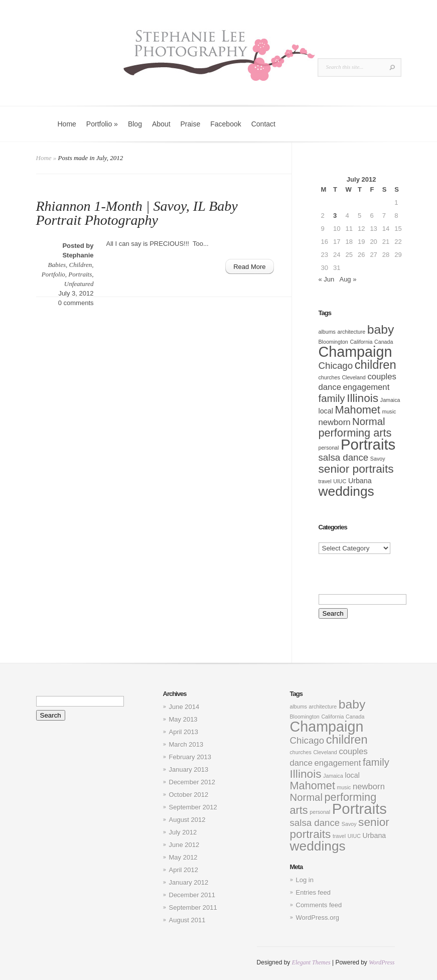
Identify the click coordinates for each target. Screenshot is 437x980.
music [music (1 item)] (389, 411)
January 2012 (189, 882)
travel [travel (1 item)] (325, 481)
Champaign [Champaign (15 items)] (355, 352)
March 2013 (186, 744)
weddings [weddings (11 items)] (346, 491)
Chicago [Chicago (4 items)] (336, 365)
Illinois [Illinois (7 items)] (362, 397)
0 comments (76, 303)
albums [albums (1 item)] (327, 332)
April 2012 (184, 870)
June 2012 (184, 845)
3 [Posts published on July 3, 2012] (335, 215)
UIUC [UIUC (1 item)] (339, 481)
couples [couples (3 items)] (381, 376)
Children (80, 264)
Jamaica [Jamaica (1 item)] (390, 400)
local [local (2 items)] (326, 411)
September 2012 (193, 807)
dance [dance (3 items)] (330, 387)
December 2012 (192, 782)
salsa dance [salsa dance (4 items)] (344, 457)
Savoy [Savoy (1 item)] (377, 459)
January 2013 (189, 769)
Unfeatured (79, 284)
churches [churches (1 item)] (329, 377)
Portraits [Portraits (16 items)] (368, 444)
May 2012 (183, 857)
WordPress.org (317, 917)
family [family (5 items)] (332, 398)
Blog (135, 124)
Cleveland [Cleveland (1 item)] (353, 377)
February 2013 (190, 757)
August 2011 (187, 920)
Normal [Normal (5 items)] (368, 421)
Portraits (80, 274)
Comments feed (319, 905)
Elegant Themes (311, 962)
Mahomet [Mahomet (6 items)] (357, 409)
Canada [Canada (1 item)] (383, 342)
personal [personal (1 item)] (329, 448)
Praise (191, 124)
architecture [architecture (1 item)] (351, 332)
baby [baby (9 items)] (380, 329)
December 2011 (192, 895)
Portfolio (102, 124)
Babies (57, 264)
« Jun (327, 279)
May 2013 (183, 719)
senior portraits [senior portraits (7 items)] (356, 468)
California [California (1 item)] (361, 342)
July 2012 (183, 832)
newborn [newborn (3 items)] (335, 422)
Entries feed (313, 892)
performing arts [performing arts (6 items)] (355, 433)
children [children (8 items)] (375, 364)
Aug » (347, 279)
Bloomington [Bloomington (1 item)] (333, 342)
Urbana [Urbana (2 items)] (360, 481)
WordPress (381, 962)
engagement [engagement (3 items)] (366, 387)
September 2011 (193, 907)
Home (67, 124)
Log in (305, 880)
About (161, 124)
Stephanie (77, 255)
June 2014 (184, 707)
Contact (263, 124)
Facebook (225, 124)
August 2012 (187, 819)
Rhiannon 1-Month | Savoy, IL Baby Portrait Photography (137, 213)
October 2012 (189, 794)
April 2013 (184, 732)
